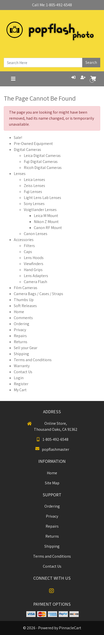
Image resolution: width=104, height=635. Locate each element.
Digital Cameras (27, 149)
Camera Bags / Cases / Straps (38, 293)
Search (91, 62)
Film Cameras (25, 287)
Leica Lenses (34, 179)
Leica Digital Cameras (42, 155)
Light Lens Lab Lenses (42, 197)
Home (19, 311)
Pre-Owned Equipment (33, 143)
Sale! (18, 137)
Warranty (22, 365)
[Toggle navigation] (13, 79)
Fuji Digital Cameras (41, 161)
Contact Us (23, 371)
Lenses (20, 173)
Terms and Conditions (33, 359)
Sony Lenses (34, 203)
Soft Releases (25, 305)
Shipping (21, 353)
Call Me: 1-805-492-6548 (52, 5)
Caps (28, 251)
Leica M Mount (46, 215)
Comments (23, 317)
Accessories (24, 239)
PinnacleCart (70, 627)
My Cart (20, 389)
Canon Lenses (35, 233)
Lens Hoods (34, 257)
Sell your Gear (25, 347)
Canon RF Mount (48, 227)
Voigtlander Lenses (40, 209)
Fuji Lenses (33, 191)
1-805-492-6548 (52, 439)
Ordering (21, 323)
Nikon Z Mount (46, 221)
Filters (29, 245)
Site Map (52, 483)
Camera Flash (35, 281)
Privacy (20, 329)
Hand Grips (33, 269)
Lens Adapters (36, 275)
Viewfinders (33, 263)
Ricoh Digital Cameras (43, 167)
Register (21, 383)
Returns (20, 341)
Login (19, 377)
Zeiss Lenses (34, 185)
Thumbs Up (24, 299)
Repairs (20, 335)
